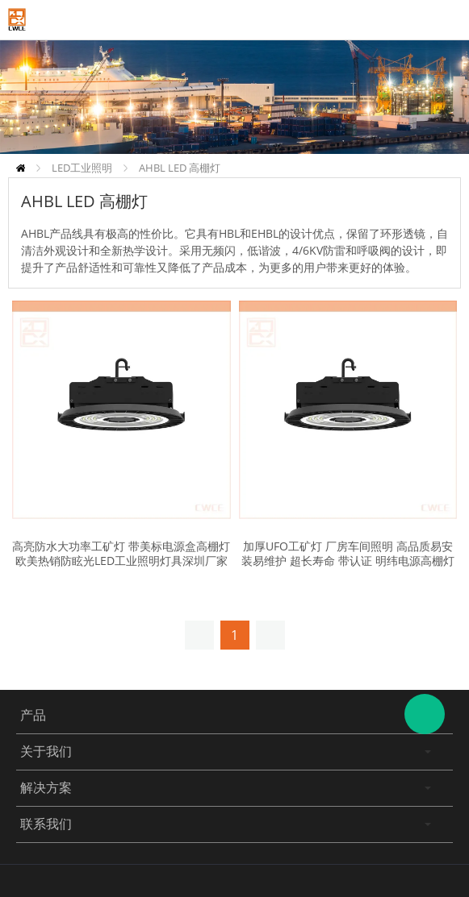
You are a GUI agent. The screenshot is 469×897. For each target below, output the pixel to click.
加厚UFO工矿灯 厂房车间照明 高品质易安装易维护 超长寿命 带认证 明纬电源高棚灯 (347, 553)
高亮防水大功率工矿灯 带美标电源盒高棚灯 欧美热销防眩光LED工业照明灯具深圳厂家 (121, 553)
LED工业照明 (82, 167)
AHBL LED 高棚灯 (179, 167)
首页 (20, 168)
